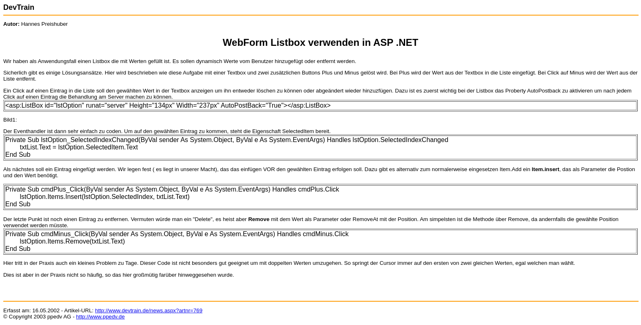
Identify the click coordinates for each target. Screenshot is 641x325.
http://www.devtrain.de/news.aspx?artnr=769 (148, 310)
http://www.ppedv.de (100, 317)
